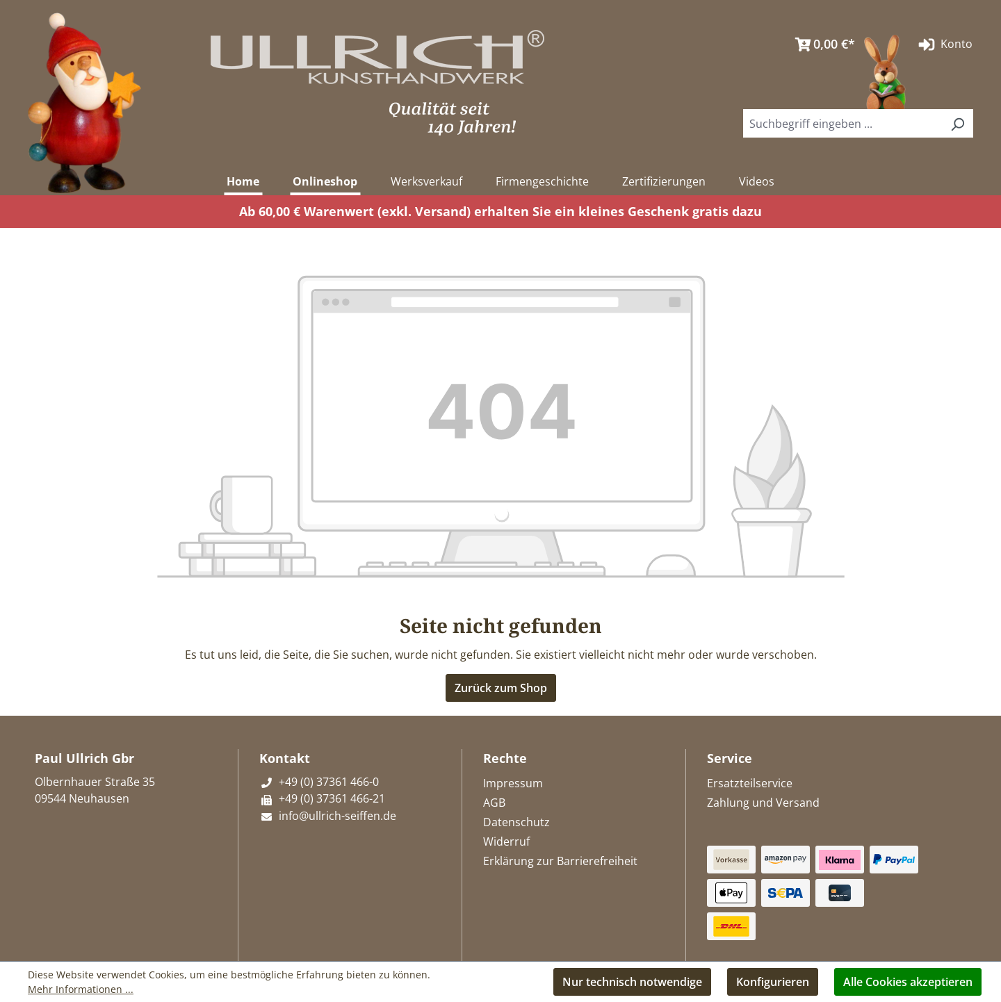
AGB (494, 802)
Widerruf (506, 841)
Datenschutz (516, 822)
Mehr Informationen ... (80, 989)
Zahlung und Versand (763, 802)
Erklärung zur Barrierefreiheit (560, 861)
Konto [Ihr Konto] (943, 44)
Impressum (513, 783)
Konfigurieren (772, 981)
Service (729, 758)
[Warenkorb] (821, 44)
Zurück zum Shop (501, 688)
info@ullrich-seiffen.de (327, 815)
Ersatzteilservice (749, 783)
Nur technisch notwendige (632, 981)
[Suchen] (957, 123)
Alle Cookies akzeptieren (907, 981)
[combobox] (842, 123)
